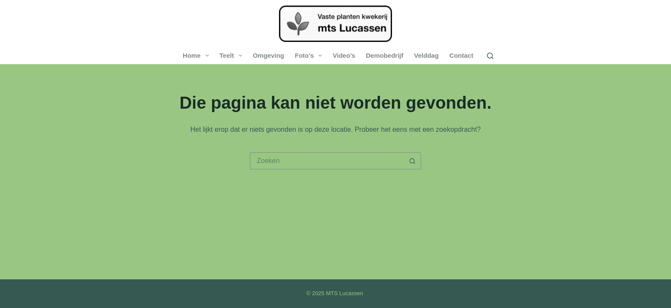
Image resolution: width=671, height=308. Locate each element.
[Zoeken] (490, 56)
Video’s (344, 55)
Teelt (233, 55)
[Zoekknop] (412, 160)
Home (197, 55)
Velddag (426, 55)
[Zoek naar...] (327, 160)
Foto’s (310, 55)
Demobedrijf (385, 55)
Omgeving (268, 55)
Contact (461, 55)
